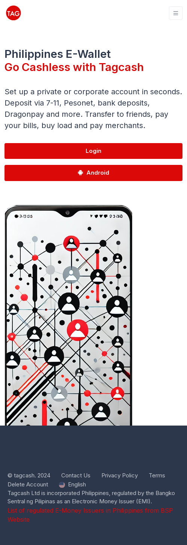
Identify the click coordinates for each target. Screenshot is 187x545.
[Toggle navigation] (175, 13)
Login (93, 150)
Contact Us (75, 475)
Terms (157, 475)
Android (93, 172)
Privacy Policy (119, 475)
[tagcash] (14, 13)
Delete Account (28, 484)
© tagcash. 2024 (29, 475)
